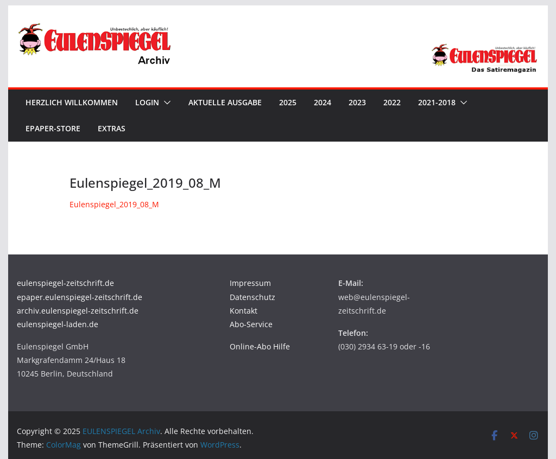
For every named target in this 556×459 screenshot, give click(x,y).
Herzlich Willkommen (72, 102)
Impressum (250, 283)
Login (147, 102)
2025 (287, 102)
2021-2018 (437, 102)
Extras (111, 128)
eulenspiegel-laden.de (57, 324)
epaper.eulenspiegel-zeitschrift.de (79, 297)
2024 (322, 102)
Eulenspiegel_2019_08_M (114, 204)
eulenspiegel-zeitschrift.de (65, 283)
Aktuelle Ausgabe (225, 102)
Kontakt (243, 310)
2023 (357, 102)
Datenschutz (252, 297)
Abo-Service (251, 324)
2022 (392, 102)
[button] (165, 102)
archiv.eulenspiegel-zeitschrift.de (77, 310)
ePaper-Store (53, 128)
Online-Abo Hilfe (260, 346)
